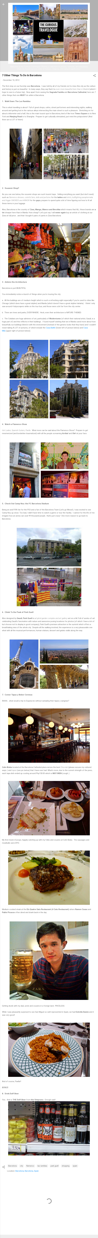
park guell (54, 1166)
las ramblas (42, 1166)
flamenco (30, 1166)
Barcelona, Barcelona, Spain (27, 1171)
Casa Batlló (51, 328)
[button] (94, 76)
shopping (65, 1166)
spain (75, 1166)
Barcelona (12, 1166)
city (21, 1166)
